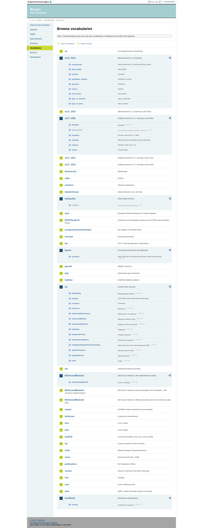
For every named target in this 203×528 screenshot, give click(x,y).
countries (75, 135)
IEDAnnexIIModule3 (74, 390)
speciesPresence (78, 350)
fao (66, 243)
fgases (68, 250)
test (66, 478)
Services (33, 52)
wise (67, 491)
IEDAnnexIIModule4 (74, 400)
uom (67, 484)
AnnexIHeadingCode (80, 382)
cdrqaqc (75, 298)
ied (66, 369)
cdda (67, 178)
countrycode (77, 64)
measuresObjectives (80, 324)
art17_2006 (70, 118)
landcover (70, 416)
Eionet (40, 20)
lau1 (67, 423)
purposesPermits (78, 334)
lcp (66, 443)
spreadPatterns (78, 355)
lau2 (67, 430)
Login (152, 1)
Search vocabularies (67, 43)
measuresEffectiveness (81, 313)
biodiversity (70, 171)
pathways (75, 329)
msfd (67, 450)
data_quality (77, 69)
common (69, 185)
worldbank (70, 498)
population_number (79, 79)
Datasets (33, 30)
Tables (32, 34)
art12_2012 (70, 58)
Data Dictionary (49, 20)
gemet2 (68, 266)
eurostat (69, 237)
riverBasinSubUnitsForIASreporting (86, 345)
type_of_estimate (78, 99)
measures (76, 308)
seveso (68, 471)
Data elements (36, 39)
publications (71, 464)
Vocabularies (35, 48)
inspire (68, 409)
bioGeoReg (76, 293)
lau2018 (68, 437)
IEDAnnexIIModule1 (74, 376)
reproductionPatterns (80, 340)
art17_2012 (70, 158)
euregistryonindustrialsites (78, 230)
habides (68, 280)
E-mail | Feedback (37, 520)
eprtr (67, 213)
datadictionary (72, 192)
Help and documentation (40, 25)
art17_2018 (70, 164)
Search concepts (86, 43)
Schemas (34, 43)
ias (66, 287)
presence (75, 84)
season (75, 89)
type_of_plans (77, 104)
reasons (75, 145)
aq (66, 51)
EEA (40, 2)
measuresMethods (79, 319)
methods (75, 140)
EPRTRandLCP (72, 220)
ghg (66, 273)
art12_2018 (70, 111)
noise (67, 457)
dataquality (70, 199)
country (75, 505)
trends (74, 150)
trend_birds (76, 94)
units (74, 361)
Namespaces (35, 57)
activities (75, 125)
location (75, 74)
